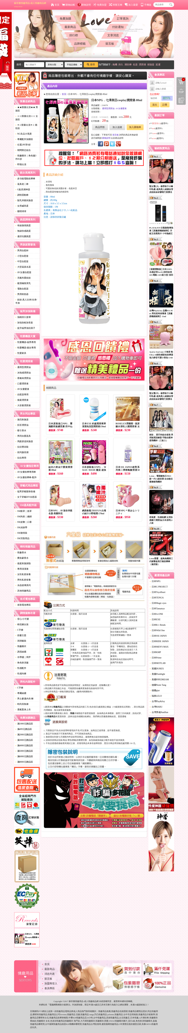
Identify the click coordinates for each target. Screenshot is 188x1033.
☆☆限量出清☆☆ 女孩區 (26, 118)
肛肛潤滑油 (21, 425)
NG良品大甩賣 (23, 134)
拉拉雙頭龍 (21, 447)
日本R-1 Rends (158, 625)
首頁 (55, 5)
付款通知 (118, 27)
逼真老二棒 (21, 184)
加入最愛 (131, 5)
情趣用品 (102, 1011)
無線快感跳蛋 (23, 231)
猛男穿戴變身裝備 (25, 491)
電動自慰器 (21, 289)
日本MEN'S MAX (159, 647)
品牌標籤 (80, 43)
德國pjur (155, 690)
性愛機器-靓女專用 (25, 347)
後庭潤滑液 (21, 400)
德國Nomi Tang (158, 685)
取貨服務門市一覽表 (92, 659)
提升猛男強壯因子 (25, 328)
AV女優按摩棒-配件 (26, 477)
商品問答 (100, 127)
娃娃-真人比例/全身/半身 (26, 301)
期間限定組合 (23, 150)
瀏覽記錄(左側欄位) (181, 100)
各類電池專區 (23, 605)
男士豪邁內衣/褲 (24, 698)
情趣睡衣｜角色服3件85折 (25, 157)
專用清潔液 (21, 569)
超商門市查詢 (116, 662)
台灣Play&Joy (157, 701)
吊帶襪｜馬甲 (23, 657)
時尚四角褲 (21, 704)
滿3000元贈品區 (24, 740)
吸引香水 (20, 430)
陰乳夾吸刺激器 (24, 200)
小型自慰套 (21, 256)
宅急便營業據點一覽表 (120, 635)
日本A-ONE (156, 614)
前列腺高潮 (21, 452)
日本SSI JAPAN (158, 636)
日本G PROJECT (159, 587)
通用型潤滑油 (23, 367)
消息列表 (49, 973)
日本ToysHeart (157, 592)
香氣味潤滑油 (23, 378)
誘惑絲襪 (20, 652)
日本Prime (155, 658)
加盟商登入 (50, 983)
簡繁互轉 (115, 5)
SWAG (112, 1021)
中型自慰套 (21, 261)
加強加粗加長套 (24, 322)
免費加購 (65, 18)
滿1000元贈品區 (24, 723)
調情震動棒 (21, 195)
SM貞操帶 (21, 527)
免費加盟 (100, 5)
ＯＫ (72, 646)
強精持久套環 (23, 317)
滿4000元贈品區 (24, 745)
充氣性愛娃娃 (23, 278)
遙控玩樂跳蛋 (23, 236)
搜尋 (91, 64)
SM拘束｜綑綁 (23, 516)
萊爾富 (73, 649)
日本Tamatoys (157, 608)
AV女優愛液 (22, 389)
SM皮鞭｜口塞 (23, 522)
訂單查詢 (122, 18)
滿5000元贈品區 (24, 751)
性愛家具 (20, 353)
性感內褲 (20, 673)
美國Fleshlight (157, 674)
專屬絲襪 (20, 693)
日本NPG (155, 581)
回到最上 (181, 91)
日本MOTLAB (158, 663)
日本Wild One (157, 630)
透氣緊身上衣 (23, 709)
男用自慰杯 (21, 250)
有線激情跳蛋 (23, 225)
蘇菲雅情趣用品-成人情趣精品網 (30, 4)
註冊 (164, 104)
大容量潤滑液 (23, 405)
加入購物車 (135, 127)
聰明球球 (20, 211)
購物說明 (84, 5)
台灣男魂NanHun (159, 712)
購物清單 (181, 79)
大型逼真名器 (23, 267)
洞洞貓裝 (20, 641)
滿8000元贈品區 (24, 762)
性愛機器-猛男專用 (25, 342)
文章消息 (113, 35)
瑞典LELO (156, 696)
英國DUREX (157, 668)
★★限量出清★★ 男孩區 (26, 109)
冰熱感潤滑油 (23, 373)
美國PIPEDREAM (159, 679)
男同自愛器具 (23, 436)
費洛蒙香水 (21, 558)
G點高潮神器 (22, 189)
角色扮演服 (21, 662)
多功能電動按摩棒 (25, 178)
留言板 (109, 43)
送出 (154, 104)
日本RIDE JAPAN (159, 641)
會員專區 (49, 988)
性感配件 (20, 668)
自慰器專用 (21, 394)
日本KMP (155, 652)
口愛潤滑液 (21, 383)
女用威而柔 (21, 206)
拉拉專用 (20, 458)
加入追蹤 (117, 127)
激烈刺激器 (21, 419)
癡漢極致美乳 (23, 283)
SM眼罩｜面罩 (23, 511)
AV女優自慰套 (23, 272)
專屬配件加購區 (24, 139)
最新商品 (70, 27)
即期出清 (20, 164)
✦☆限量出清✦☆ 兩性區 (26, 127)
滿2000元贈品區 (24, 734)
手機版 (145, 5)
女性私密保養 (23, 574)
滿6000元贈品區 (24, 756)
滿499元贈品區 (23, 729)
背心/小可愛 (22, 619)
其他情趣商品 (23, 591)
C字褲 (19, 630)
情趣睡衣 (20, 646)
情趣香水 (20, 552)
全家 (72, 643)
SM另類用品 (22, 538)
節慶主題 (20, 635)
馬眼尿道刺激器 (24, 441)
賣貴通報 (122, 716)
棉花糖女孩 (21, 624)
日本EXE (155, 619)
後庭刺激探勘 (23, 563)
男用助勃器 (21, 294)
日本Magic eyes (158, 603)
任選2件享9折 (23, 145)
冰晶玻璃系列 (23, 585)
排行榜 (73, 35)
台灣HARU (156, 707)
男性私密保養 (23, 580)
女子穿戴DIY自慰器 (26, 497)
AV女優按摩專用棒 (25, 472)
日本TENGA (157, 597)
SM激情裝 (21, 533)
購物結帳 (68, 5)
